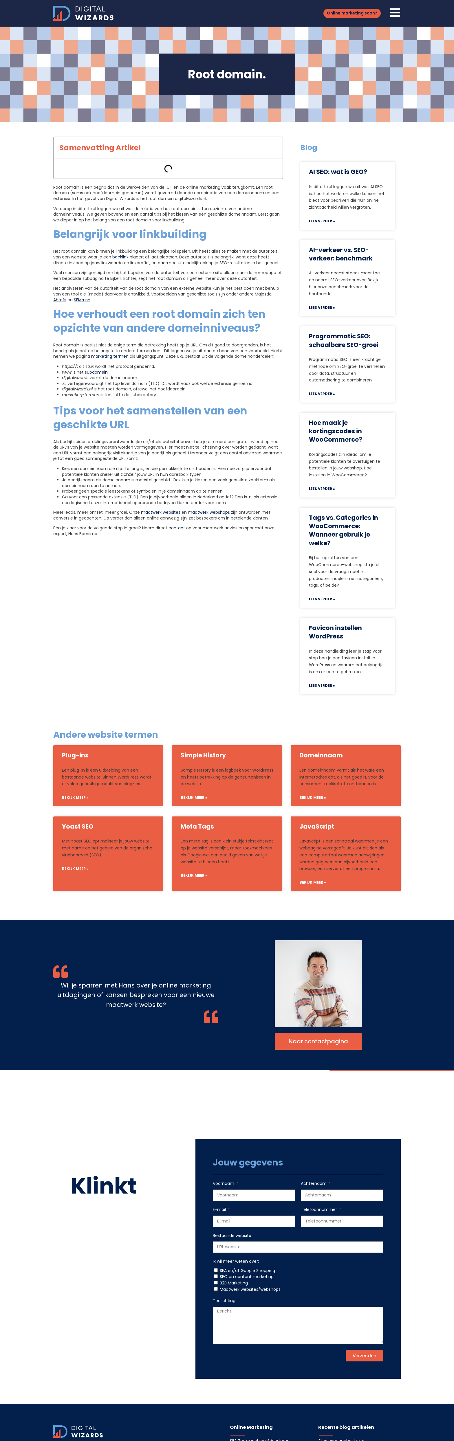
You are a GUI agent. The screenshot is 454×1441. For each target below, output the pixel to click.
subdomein (96, 372)
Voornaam (224, 1183)
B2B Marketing (234, 1283)
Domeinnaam (321, 755)
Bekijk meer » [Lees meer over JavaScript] (312, 882)
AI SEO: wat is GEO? (338, 172)
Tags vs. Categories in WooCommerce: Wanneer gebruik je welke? (343, 530)
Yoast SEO (78, 826)
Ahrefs (59, 300)
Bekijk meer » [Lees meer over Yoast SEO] (75, 868)
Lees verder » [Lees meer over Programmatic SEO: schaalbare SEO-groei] (322, 393)
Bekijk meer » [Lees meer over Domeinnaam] (312, 797)
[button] (352, 13)
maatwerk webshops (209, 512)
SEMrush (82, 300)
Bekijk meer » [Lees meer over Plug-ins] (75, 797)
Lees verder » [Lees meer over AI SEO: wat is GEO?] (322, 221)
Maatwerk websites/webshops (250, 1289)
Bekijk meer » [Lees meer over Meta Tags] (194, 875)
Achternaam (314, 1183)
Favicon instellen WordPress (335, 632)
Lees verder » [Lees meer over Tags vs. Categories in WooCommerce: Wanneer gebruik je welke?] (322, 598)
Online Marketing (251, 1427)
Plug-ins (75, 755)
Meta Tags (197, 826)
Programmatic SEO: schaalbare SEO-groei (343, 340)
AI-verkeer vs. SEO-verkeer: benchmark (341, 254)
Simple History (203, 755)
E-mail (220, 1209)
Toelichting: (224, 1301)
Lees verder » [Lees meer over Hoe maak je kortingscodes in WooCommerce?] (322, 488)
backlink (120, 257)
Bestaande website (232, 1235)
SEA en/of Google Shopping (247, 1270)
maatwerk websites (160, 512)
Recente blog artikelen (346, 1427)
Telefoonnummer (319, 1209)
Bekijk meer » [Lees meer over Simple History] (194, 797)
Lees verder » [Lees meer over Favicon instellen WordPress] (322, 685)
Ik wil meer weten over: (236, 1261)
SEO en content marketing (247, 1277)
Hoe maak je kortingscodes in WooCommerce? (335, 431)
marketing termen (110, 356)
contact (177, 528)
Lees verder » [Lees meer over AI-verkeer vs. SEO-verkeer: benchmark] (322, 307)
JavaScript (316, 826)
